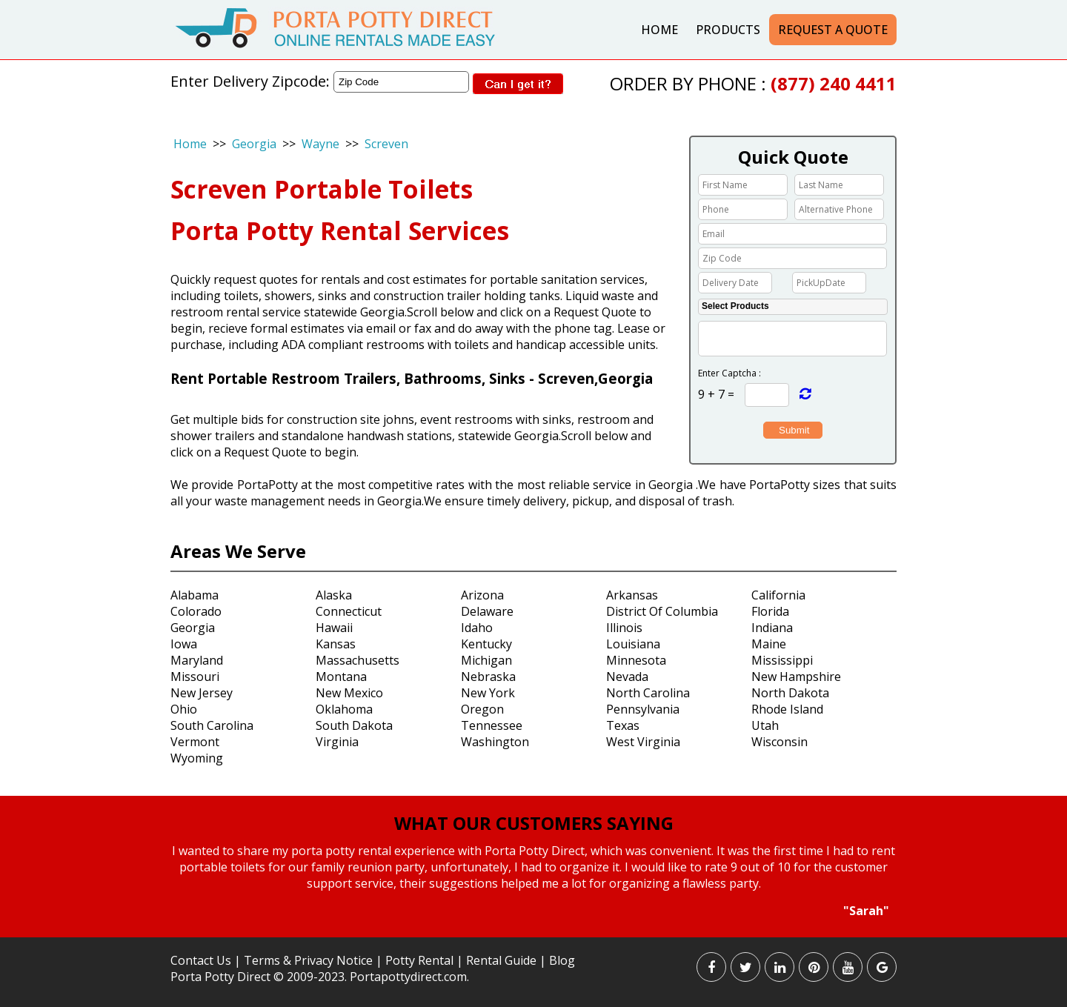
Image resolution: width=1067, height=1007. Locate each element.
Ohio (183, 709)
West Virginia (643, 742)
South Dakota (354, 725)
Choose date (780, 282)
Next (907, 882)
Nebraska (488, 676)
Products (728, 29)
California (778, 595)
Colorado (196, 611)
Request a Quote (833, 29)
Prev (158, 882)
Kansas (336, 644)
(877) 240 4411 (834, 83)
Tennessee (491, 725)
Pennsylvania (642, 709)
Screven (386, 144)
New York (488, 693)
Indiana (772, 627)
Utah (765, 725)
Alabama (194, 595)
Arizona (482, 595)
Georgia (254, 144)
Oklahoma (344, 709)
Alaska (334, 595)
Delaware (487, 611)
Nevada (627, 676)
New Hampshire (796, 676)
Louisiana (633, 644)
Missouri (194, 676)
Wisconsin (779, 742)
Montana (341, 676)
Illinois (624, 627)
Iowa (183, 644)
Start (528, 932)
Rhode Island (787, 709)
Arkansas (632, 595)
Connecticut (349, 611)
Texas (622, 725)
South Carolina (211, 725)
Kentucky (486, 644)
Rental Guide (502, 960)
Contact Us (200, 960)
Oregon (482, 709)
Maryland (196, 660)
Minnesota (636, 660)
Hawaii (334, 627)
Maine (768, 644)
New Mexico (349, 693)
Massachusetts (357, 660)
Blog (562, 960)
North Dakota (790, 693)
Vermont (194, 742)
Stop (539, 932)
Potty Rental (419, 960)
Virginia (337, 742)
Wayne (320, 144)
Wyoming (196, 758)
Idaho (477, 627)
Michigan (486, 660)
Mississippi (782, 660)
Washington (495, 742)
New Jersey (201, 693)
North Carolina (648, 693)
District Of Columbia (662, 611)
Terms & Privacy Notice (308, 960)
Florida (770, 611)
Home (659, 29)
